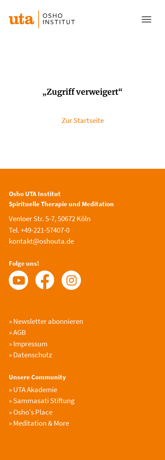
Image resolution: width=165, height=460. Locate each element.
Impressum (28, 344)
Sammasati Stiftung (42, 400)
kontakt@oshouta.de (41, 241)
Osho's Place (30, 412)
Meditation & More (39, 423)
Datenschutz (30, 355)
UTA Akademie (33, 389)
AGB (17, 332)
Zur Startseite (83, 120)
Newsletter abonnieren (46, 321)
